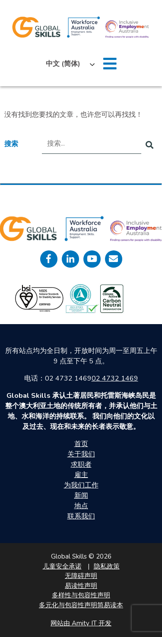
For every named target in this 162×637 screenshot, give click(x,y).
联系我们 (81, 516)
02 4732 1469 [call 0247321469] (115, 378)
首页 (81, 444)
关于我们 (81, 454)
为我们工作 (81, 485)
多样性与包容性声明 (81, 595)
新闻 (81, 495)
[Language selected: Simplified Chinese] (68, 64)
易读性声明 (81, 585)
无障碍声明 (81, 575)
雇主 (81, 475)
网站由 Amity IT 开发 (81, 623)
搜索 (11, 144)
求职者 (81, 464)
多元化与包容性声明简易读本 (81, 605)
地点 (81, 506)
